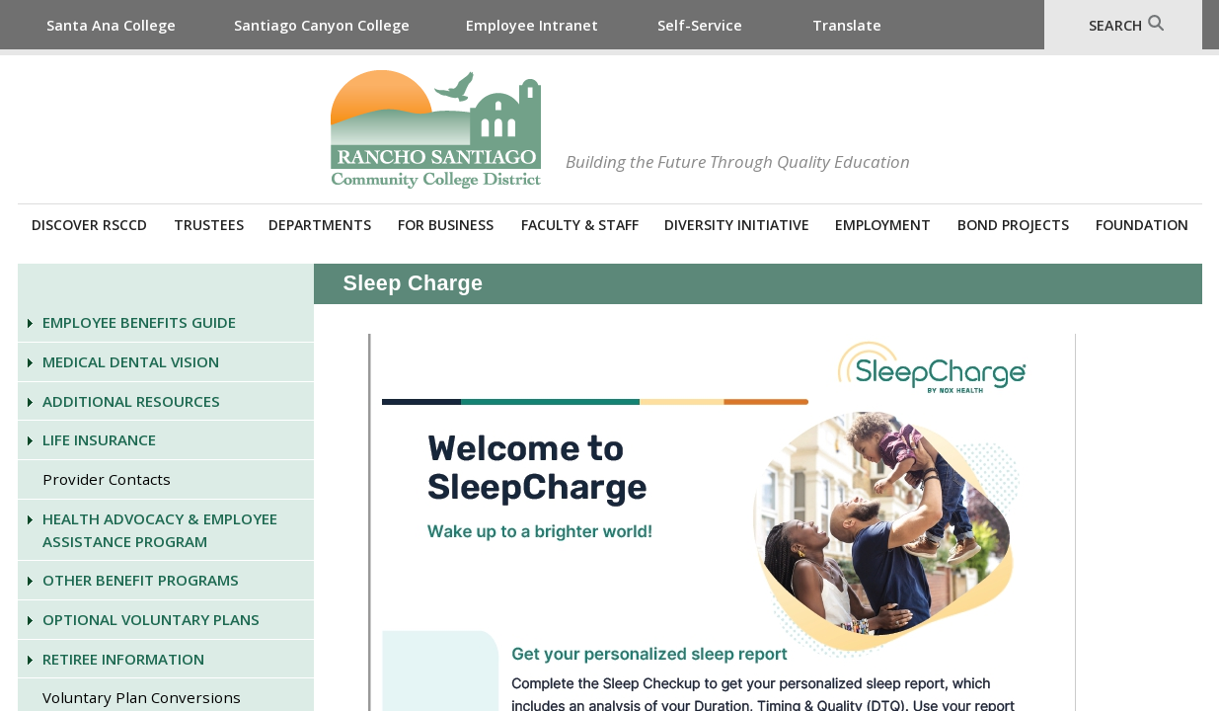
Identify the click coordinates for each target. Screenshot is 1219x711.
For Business (446, 224)
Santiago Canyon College (322, 25)
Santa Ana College (111, 25)
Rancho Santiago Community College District (436, 129)
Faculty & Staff (580, 224)
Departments (319, 224)
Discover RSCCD (89, 224)
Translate (846, 25)
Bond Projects (1013, 224)
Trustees (209, 224)
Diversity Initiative (736, 224)
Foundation (1142, 224)
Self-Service (699, 25)
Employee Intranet (532, 25)
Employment (883, 224)
